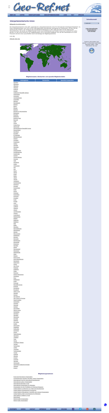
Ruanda (16, 286)
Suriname (16, 330)
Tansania (16, 335)
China (15, 123)
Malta (15, 225)
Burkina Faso (17, 118)
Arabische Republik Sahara (21, 92)
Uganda (16, 354)
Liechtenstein (17, 211)
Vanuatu (16, 361)
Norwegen (16, 261)
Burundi (16, 120)
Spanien (16, 320)
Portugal (16, 283)
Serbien (16, 307)
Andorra (16, 89)
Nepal (15, 247)
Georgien (16, 147)
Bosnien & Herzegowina (20, 111)
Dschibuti (16, 132)
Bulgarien (16, 116)
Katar (15, 189)
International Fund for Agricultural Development (27, 380)
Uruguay (16, 359)
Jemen (15, 179)
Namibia (16, 245)
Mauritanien (17, 230)
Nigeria (15, 256)
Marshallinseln (18, 228)
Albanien (16, 86)
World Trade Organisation (21, 400)
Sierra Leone (17, 310)
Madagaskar (17, 217)
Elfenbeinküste (18, 137)
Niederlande (17, 252)
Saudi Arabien (17, 300)
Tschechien (17, 346)
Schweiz (16, 303)
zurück (23, 409)
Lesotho (16, 205)
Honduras (16, 162)
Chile (15, 121)
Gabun (15, 143)
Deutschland (17, 130)
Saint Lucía (17, 291)
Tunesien (16, 349)
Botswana (16, 113)
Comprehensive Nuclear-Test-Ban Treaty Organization (29, 378)
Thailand (16, 337)
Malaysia (16, 220)
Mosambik (16, 242)
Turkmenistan (17, 351)
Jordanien (16, 181)
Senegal (16, 305)
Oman (15, 264)
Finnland (16, 140)
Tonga (15, 341)
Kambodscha (17, 183)
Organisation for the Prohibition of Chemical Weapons (28, 387)
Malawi (15, 218)
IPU (14, 36)
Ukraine (16, 356)
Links (65, 14)
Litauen (16, 213)
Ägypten (16, 82)
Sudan (15, 324)
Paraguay (16, 276)
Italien (15, 176)
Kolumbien (16, 194)
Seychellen (17, 308)
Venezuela (16, 363)
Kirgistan (16, 193)
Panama (16, 273)
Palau (15, 271)
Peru (15, 278)
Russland (16, 290)
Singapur (16, 313)
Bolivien (16, 109)
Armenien (16, 96)
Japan (15, 177)
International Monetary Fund (21, 383)
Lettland (16, 206)
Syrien (15, 332)
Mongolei (16, 239)
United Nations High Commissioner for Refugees (27, 393)
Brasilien (16, 115)
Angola (15, 91)
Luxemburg (17, 215)
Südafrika (16, 327)
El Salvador (17, 135)
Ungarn (16, 358)
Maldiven (16, 222)
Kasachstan (17, 188)
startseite (13, 409)
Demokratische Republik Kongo (22, 128)
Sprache (81, 14)
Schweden (16, 301)
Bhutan (15, 108)
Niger (15, 254)
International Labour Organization (23, 382)
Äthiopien (16, 84)
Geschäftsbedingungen (51, 14)
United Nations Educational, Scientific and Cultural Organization (31, 392)
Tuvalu (15, 352)
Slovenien (16, 317)
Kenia (15, 191)
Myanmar (16, 244)
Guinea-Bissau (18, 157)
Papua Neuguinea (19, 274)
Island (15, 172)
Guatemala (17, 154)
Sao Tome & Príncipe (19, 298)
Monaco (16, 237)
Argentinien (17, 94)
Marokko (16, 227)
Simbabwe (16, 312)
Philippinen (17, 279)
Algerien (16, 87)
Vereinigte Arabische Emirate (22, 364)
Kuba (15, 200)
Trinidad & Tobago (19, 342)
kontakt (32, 409)
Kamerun (16, 184)
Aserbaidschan (18, 98)
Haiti (15, 160)
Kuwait (15, 201)
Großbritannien (18, 152)
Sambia (16, 293)
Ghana (15, 149)
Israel (15, 174)
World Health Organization (21, 399)
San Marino (17, 296)
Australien (16, 99)
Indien (15, 164)
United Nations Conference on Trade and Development (29, 388)
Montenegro (17, 240)
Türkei (15, 347)
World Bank (17, 397)
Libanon (16, 208)
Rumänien (16, 288)
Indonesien (17, 166)
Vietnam (16, 366)
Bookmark (53, 409)
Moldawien (17, 235)
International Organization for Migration (24, 385)
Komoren (16, 196)
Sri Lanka (16, 322)
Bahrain (16, 101)
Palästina (16, 269)
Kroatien (16, 198)
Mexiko (15, 232)
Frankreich (16, 142)
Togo (15, 339)
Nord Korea (17, 257)
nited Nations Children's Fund (22, 395)
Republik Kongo (18, 284)
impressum (42, 409)
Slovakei (16, 315)
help (72, 14)
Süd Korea (16, 325)
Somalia (16, 318)
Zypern (15, 368)
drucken (64, 409)
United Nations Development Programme (25, 390)
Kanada (16, 186)
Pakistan (16, 267)
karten (22, 14)
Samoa (15, 295)
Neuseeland (17, 249)
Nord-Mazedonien (19, 259)
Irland (15, 171)
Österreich (16, 262)
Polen (15, 281)
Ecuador (16, 133)
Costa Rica (17, 125)
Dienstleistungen (34, 14)
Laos (15, 203)
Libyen (15, 210)
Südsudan (16, 329)
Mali (15, 223)
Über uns (13, 14)
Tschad (15, 344)
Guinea (16, 155)
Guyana (16, 159)
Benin (15, 106)
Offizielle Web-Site (15, 39)
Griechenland (17, 150)
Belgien (16, 104)
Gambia (16, 145)
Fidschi (15, 138)
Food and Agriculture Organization (23, 376)
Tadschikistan (17, 334)
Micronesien (17, 233)
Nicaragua (16, 250)
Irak (15, 167)
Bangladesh (17, 103)
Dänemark (16, 126)
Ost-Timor (16, 266)
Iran (15, 169)
